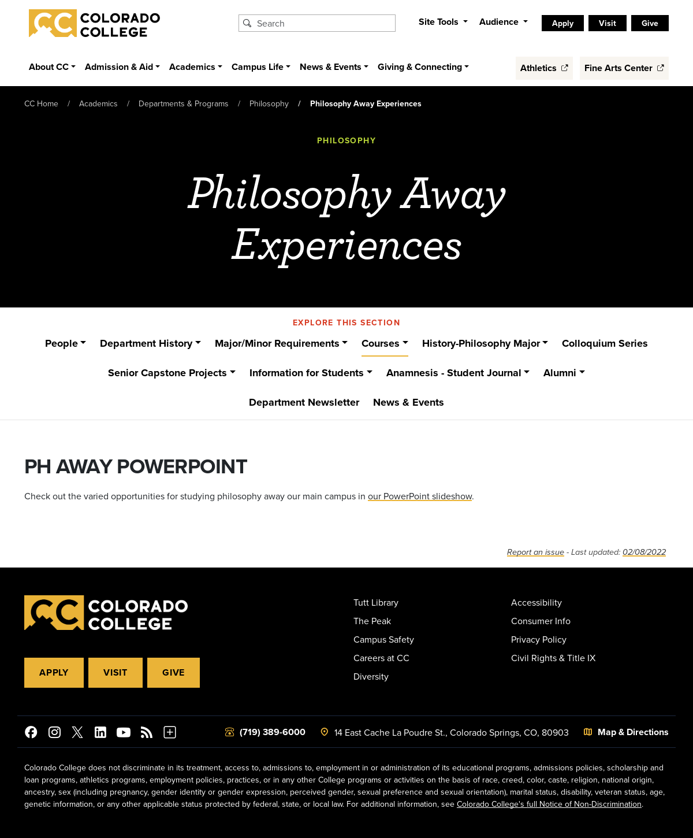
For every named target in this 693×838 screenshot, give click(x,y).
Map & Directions (633, 732)
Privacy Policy (539, 639)
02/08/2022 (644, 552)
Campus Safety (383, 639)
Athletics (544, 68)
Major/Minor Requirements (277, 343)
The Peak (372, 620)
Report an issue (535, 552)
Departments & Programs (184, 103)
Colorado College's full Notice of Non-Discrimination (549, 804)
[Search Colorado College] (325, 23)
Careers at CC (381, 657)
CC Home (41, 103)
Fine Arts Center (624, 68)
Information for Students (306, 372)
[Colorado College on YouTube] (124, 734)
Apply (562, 23)
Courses (381, 343)
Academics (98, 103)
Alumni (559, 372)
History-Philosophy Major (481, 343)
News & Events (408, 402)
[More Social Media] (170, 734)
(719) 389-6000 (272, 732)
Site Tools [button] (440, 21)
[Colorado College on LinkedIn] (100, 734)
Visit (607, 23)
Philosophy (269, 103)
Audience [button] (500, 21)
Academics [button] (192, 66)
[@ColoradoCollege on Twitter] (77, 734)
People (61, 343)
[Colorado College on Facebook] (31, 734)
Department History (146, 343)
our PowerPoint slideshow (420, 496)
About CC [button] (49, 66)
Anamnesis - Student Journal (453, 372)
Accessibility (536, 602)
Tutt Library (375, 602)
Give (650, 23)
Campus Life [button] (258, 66)
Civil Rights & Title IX (553, 657)
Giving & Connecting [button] (420, 66)
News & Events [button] (331, 66)
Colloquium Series (605, 343)
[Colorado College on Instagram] (54, 734)
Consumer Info (541, 620)
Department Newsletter (304, 402)
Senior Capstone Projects (167, 372)
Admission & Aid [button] (119, 66)
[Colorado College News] (147, 734)
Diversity (371, 676)
